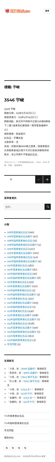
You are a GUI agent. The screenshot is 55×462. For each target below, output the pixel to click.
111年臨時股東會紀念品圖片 (21, 294)
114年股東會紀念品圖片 (19, 327)
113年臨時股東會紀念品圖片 (21, 319)
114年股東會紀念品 (17, 323)
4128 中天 (26, 393)
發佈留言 (18, 165)
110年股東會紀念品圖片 (19, 269)
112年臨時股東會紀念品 (19, 306)
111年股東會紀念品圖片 (19, 286)
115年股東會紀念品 (17, 335)
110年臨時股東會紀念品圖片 (22, 277)
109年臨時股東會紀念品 (19, 257)
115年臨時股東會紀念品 (19, 340)
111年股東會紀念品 (17, 282)
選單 (47, 11)
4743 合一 (26, 389)
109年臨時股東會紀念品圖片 (22, 261)
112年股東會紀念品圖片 (19, 302)
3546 (38, 162)
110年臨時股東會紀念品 (19, 273)
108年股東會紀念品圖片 (19, 236)
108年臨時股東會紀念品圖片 (22, 244)
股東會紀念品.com (12, 456)
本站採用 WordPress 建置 (34, 456)
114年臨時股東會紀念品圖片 (22, 331)
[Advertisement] (27, 51)
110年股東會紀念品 (17, 265)
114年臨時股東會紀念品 (16, 423)
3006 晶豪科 (28, 368)
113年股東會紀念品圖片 (19, 315)
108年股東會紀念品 (17, 232)
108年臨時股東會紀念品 (19, 240)
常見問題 (12, 344)
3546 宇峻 (14, 99)
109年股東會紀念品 (17, 248)
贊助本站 (9, 437)
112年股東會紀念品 (17, 298)
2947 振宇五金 (29, 376)
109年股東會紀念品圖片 (19, 253)
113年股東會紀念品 (26, 162)
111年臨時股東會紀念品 (19, 290)
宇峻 (10, 165)
